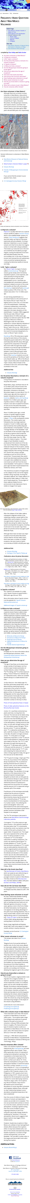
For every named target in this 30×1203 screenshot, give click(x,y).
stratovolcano (13, 271)
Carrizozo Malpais (14, 38)
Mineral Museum (16, 1160)
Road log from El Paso (13, 639)
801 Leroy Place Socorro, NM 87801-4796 (15, 1170)
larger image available (16, 510)
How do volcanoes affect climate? (13, 87)
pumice (24, 288)
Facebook (17, 1161)
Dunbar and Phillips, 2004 (11, 882)
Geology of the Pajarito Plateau (16, 553)
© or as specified (15, 1194)
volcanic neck (23, 233)
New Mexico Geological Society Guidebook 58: (16, 583)
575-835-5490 (15, 1174)
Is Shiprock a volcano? (10, 57)
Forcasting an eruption (11, 1006)
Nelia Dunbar (22, 52)
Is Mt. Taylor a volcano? (11, 59)
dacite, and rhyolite (21, 398)
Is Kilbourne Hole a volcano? (12, 66)
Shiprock (12, 39)
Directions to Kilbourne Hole (15, 638)
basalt (13, 355)
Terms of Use (12, 1192)
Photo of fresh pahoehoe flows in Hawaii (16, 703)
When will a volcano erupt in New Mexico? (16, 85)
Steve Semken (13, 237)
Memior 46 (10, 562)
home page (6, 4)
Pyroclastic (7, 288)
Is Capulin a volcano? (10, 64)
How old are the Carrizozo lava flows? (15, 76)
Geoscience (6, 13)
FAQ (11, 13)
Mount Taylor (13, 36)
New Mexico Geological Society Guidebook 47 (16, 576)
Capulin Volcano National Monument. (15, 601)
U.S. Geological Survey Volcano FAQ (14, 181)
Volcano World (8, 167)
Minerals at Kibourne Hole (15, 636)
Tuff (10, 418)
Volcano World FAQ (9, 1147)
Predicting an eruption (10, 1008)
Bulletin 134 (7, 569)
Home (0, 13)
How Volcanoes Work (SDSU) (15, 48)
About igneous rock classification (16, 33)
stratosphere (18, 1048)
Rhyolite (6, 336)
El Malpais (12, 41)
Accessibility (18, 1192)
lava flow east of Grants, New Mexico (17, 871)
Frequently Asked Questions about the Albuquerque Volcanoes (15, 656)
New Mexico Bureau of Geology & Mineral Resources (19, 2)
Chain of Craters (12, 917)
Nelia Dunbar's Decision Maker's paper (15, 164)
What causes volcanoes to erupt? (13, 80)
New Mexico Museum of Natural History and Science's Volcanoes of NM (18, 46)
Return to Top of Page (15, 1195)
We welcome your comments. (15, 1189)
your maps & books (10, 9)
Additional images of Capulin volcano (15, 605)
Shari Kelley (11, 52)
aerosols (23, 1065)
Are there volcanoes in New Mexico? (14, 55)
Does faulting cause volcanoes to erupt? (16, 78)
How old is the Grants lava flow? (13, 75)
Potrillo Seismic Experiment (15, 645)
